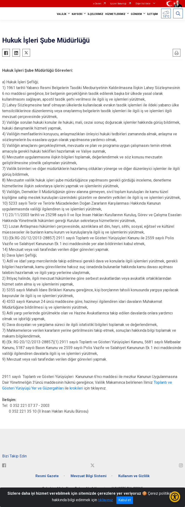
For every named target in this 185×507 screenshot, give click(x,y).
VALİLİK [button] (61, 14)
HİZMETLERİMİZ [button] (115, 14)
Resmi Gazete (47, 476)
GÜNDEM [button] (136, 14)
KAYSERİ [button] (77, 14)
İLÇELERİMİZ (95, 14)
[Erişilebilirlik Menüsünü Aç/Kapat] (174, 496)
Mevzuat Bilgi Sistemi (88, 476)
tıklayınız (105, 500)
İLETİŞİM (152, 14)
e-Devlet (97, 3)
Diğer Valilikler (143, 3)
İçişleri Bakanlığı (118, 3)
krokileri (76, 388)
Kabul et (125, 500)
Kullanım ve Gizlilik (134, 476)
